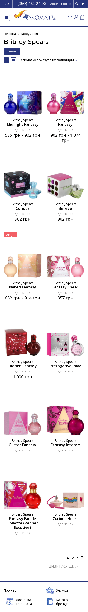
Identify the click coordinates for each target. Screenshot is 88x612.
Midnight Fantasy (22, 124)
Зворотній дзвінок (60, 3)
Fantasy (65, 124)
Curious (23, 208)
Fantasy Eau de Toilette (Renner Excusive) (22, 523)
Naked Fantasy (22, 287)
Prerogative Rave (65, 366)
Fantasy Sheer (65, 287)
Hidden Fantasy (22, 366)
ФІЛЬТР (12, 51)
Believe (65, 208)
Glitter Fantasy (22, 445)
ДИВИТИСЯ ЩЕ (63, 566)
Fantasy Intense (65, 445)
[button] (32, 4)
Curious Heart (65, 518)
